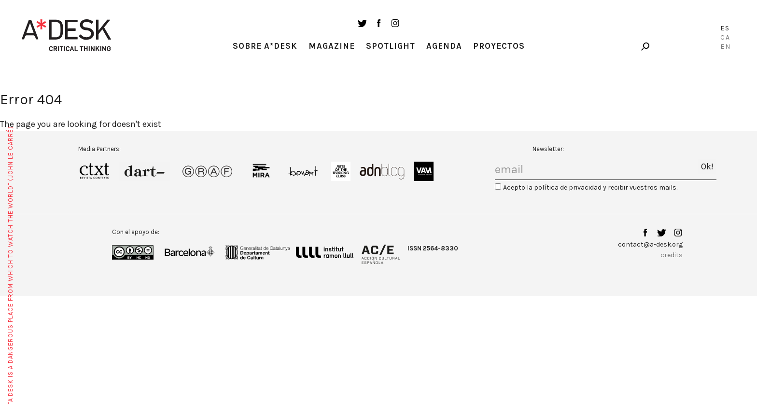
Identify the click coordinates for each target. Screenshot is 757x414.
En (725, 46)
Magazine (331, 46)
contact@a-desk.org (650, 244)
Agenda (444, 46)
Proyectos (499, 46)
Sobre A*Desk (265, 46)
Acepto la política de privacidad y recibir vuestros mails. (590, 187)
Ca (725, 37)
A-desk (67, 35)
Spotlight (390, 46)
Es (725, 28)
